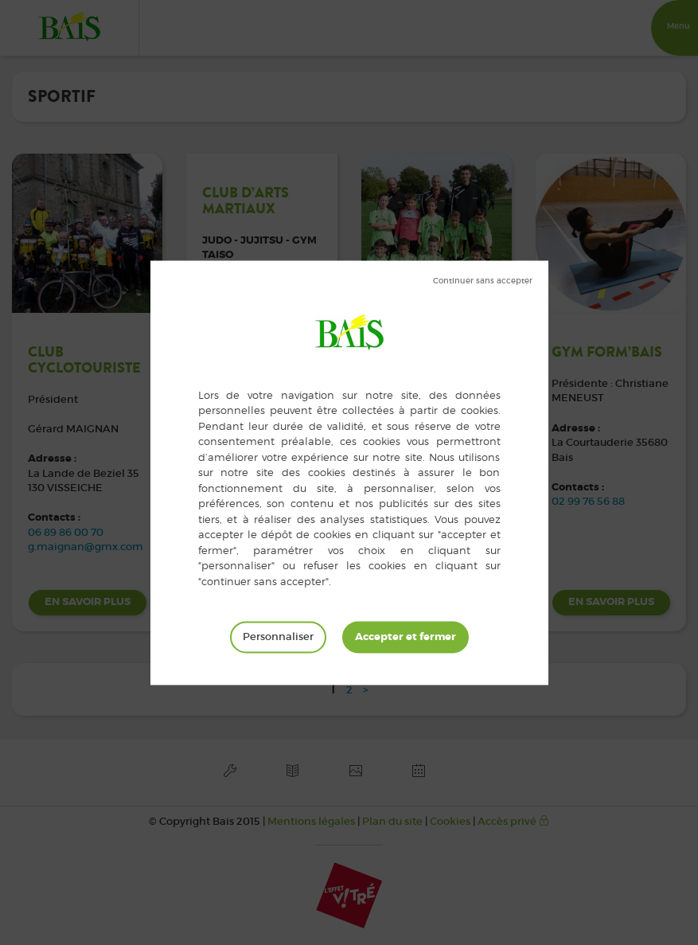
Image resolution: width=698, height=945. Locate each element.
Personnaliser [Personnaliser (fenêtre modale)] (278, 636)
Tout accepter (405, 637)
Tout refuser (482, 281)
